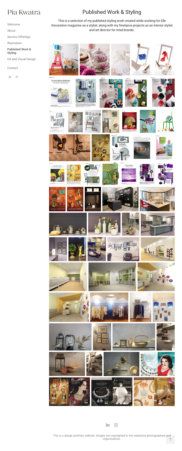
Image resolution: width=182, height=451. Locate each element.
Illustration (14, 43)
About (11, 30)
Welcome (13, 24)
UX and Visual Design (21, 59)
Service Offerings (18, 37)
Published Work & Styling (19, 51)
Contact (12, 68)
